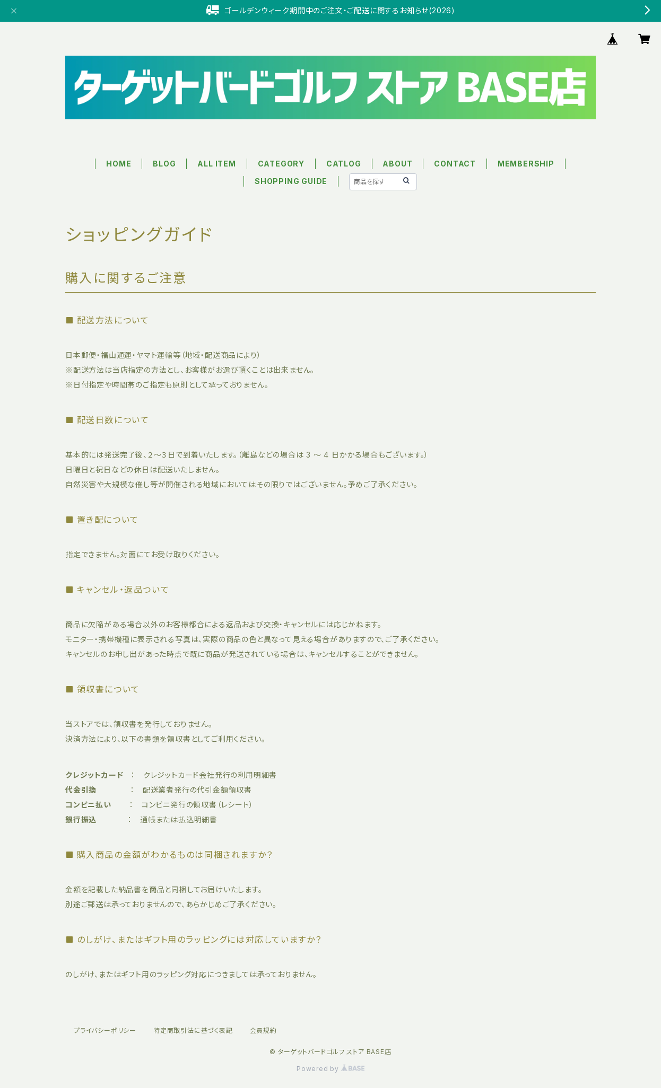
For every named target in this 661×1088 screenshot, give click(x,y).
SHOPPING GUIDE (291, 181)
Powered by (330, 1069)
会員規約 (263, 1030)
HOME (118, 163)
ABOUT (397, 163)
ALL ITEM (216, 163)
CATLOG (343, 163)
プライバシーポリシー (105, 1030)
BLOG (164, 163)
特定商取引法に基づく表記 (193, 1030)
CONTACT (455, 163)
